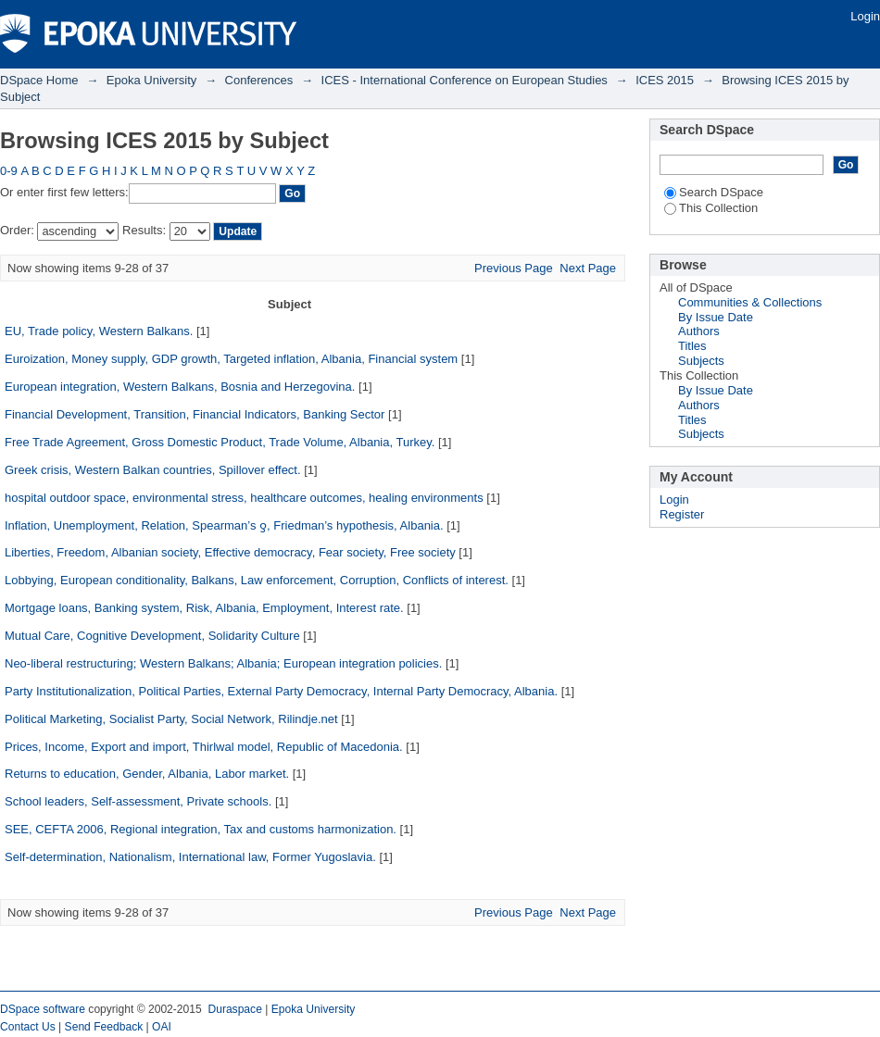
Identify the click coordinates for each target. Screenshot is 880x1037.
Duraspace (234, 1009)
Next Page (587, 268)
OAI (161, 1026)
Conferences (259, 80)
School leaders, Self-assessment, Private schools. (138, 801)
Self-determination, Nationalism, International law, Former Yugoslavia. (190, 857)
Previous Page (513, 268)
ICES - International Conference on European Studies (464, 80)
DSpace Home (39, 80)
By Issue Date (715, 317)
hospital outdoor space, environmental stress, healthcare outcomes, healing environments (244, 498)
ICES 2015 (664, 80)
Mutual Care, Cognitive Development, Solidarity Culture (152, 636)
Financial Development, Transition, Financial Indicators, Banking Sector (194, 414)
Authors (699, 331)
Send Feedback (104, 1026)
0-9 (9, 171)
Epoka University (152, 80)
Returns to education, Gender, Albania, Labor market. (147, 774)
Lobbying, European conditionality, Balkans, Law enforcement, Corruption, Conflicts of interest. (257, 580)
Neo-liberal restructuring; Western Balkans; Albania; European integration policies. (223, 663)
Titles (692, 346)
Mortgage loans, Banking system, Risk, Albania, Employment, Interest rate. (204, 608)
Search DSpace (713, 192)
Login (865, 16)
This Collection (711, 208)
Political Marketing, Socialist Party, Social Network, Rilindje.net (171, 719)
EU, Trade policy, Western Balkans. (99, 331)
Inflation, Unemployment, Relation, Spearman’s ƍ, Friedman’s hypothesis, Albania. (224, 525)
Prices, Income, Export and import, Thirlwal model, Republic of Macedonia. (204, 747)
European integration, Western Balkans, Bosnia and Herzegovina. (180, 387)
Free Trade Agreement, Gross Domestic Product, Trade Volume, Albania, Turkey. (219, 442)
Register (682, 514)
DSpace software (42, 1009)
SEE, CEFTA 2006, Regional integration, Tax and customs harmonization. (200, 829)
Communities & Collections (750, 302)
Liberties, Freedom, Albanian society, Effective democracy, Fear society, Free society (230, 552)
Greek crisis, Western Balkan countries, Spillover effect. (153, 470)
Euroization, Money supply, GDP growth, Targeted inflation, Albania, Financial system (231, 359)
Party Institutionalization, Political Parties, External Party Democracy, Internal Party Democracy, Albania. (281, 691)
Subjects (701, 361)
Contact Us (28, 1026)
